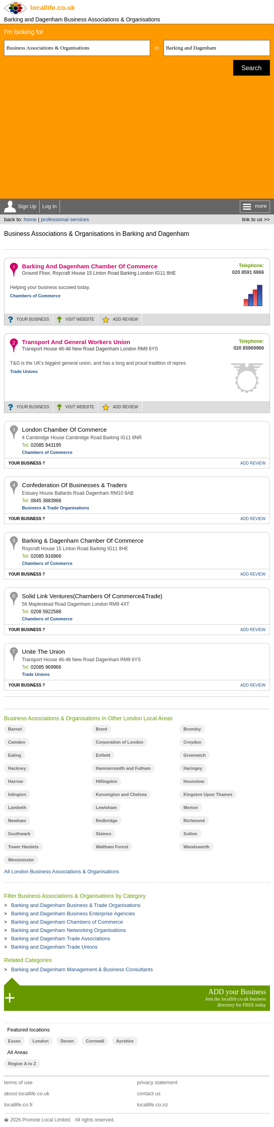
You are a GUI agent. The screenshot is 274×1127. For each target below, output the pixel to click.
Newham (17, 820)
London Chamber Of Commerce (64, 429)
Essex (14, 1041)
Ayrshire (124, 1041)
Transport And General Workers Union (76, 342)
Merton (190, 807)
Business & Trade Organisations (55, 507)
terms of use (18, 1082)
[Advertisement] (137, 139)
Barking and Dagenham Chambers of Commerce (67, 922)
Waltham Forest (112, 846)
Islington (17, 794)
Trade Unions (24, 371)
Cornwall (95, 1041)
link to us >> (256, 219)
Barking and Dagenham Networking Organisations (68, 930)
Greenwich (194, 755)
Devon (67, 1041)
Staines (103, 833)
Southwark (19, 833)
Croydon (192, 742)
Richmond (194, 820)
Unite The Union (43, 651)
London (40, 1041)
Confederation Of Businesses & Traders (74, 485)
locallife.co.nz (152, 1105)
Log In (49, 206)
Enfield (103, 755)
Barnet (15, 729)
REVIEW (125, 319)
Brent (101, 729)
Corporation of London (119, 742)
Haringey (192, 768)
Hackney (17, 768)
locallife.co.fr (18, 1105)
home (30, 219)
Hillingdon (106, 781)
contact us (148, 1093)
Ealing (14, 755)
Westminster (21, 859)
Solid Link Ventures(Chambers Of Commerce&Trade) (92, 596)
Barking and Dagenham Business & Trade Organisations (76, 905)
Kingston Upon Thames (207, 794)
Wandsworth (196, 846)
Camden (16, 742)
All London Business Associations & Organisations (61, 871)
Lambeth (17, 807)
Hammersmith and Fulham (123, 768)
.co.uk (52, 7)
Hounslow (193, 781)
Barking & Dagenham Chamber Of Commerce (82, 540)
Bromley (192, 729)
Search (251, 68)
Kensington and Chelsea (121, 794)
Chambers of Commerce (35, 295)
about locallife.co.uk (26, 1093)
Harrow (15, 781)
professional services (65, 219)
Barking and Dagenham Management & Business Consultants (82, 969)
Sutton (190, 833)
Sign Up (27, 206)
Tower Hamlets (23, 846)
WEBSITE (80, 319)
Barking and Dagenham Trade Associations (60, 938)
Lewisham (106, 807)
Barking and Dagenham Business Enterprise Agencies (73, 914)
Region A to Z (22, 1063)
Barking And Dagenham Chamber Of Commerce (89, 266)
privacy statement (157, 1082)
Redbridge (106, 820)
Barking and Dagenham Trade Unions (54, 947)
